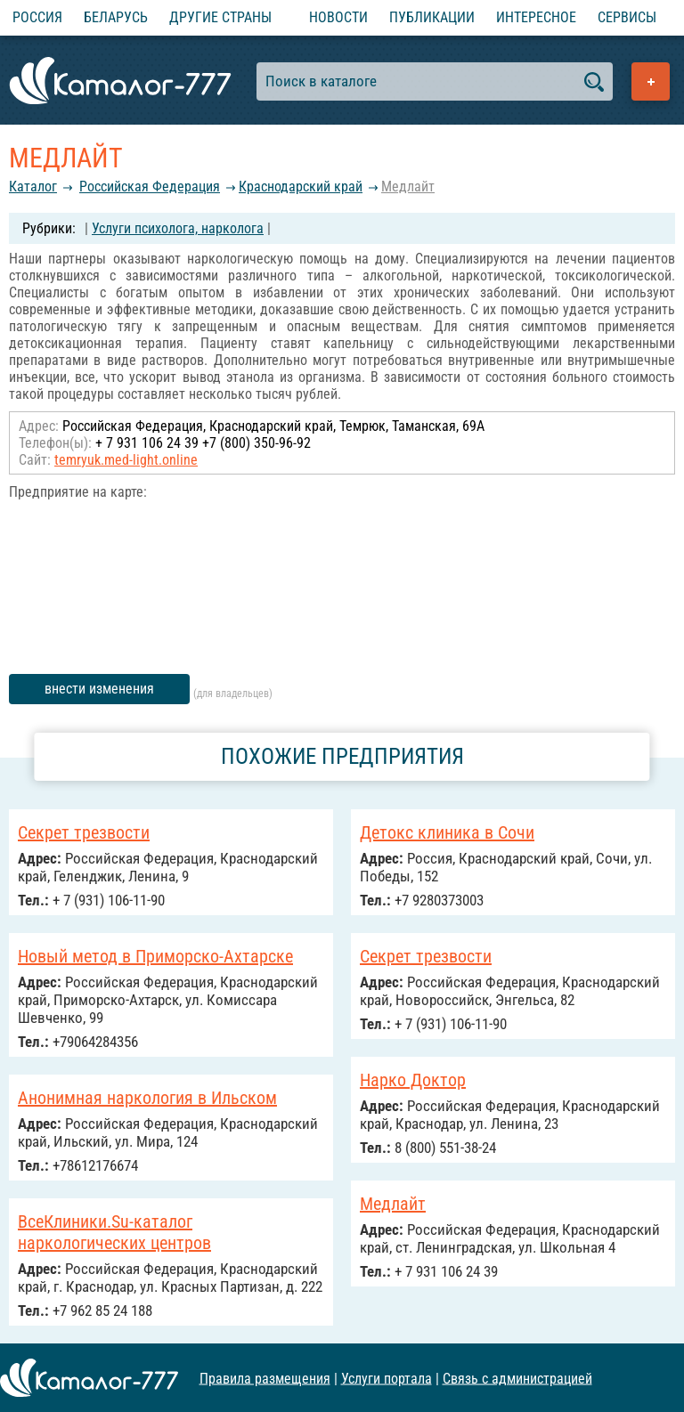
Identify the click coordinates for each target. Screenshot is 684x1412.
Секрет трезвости (84, 832)
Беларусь (116, 17)
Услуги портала (386, 1377)
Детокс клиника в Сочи (447, 832)
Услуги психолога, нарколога (178, 228)
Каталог (33, 186)
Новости (338, 17)
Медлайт (408, 186)
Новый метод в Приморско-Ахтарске (155, 956)
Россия (37, 17)
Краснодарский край (300, 186)
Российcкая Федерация (149, 186)
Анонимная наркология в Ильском (147, 1097)
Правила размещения (265, 1377)
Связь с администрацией (517, 1377)
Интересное (536, 17)
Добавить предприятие (650, 81)
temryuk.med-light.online (126, 459)
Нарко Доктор (413, 1080)
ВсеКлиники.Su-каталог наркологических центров (114, 1232)
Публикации (432, 17)
